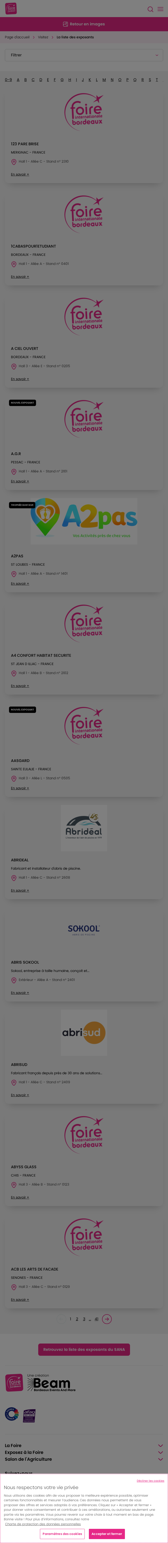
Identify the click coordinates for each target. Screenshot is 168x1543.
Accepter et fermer (107, 1534)
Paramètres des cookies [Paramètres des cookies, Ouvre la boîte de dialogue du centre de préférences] (62, 1534)
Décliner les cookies (150, 1481)
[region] (84, 1508)
